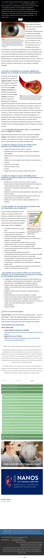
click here (11, 17)
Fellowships (38, 533)
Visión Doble (6, 403)
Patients (29, 531)
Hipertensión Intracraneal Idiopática (11, 409)
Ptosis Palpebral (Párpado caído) (10, 401)
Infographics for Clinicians (8, 435)
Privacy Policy (32, 546)
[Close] (42, 2)
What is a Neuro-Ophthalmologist (10, 438)
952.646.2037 (6, 539)
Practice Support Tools (18, 531)
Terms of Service (25, 546)
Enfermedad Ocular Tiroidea (9, 429)
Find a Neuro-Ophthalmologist (9, 386)
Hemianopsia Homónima (9, 406)
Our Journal (30, 533)
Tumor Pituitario (7, 426)
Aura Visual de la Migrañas (9, 418)
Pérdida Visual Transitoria (9, 432)
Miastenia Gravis (7, 420)
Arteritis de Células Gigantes (9, 398)
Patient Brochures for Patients (9, 389)
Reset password (39, 383)
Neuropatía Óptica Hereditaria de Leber (12, 412)
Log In (32, 380)
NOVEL (15, 533)
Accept (20, 19)
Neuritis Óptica (6, 423)
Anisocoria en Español (8, 395)
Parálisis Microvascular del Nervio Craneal (12, 415)
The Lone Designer (37, 544)
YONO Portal (22, 533)
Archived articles (6, 501)
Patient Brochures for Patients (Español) (12, 392)
